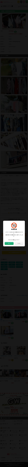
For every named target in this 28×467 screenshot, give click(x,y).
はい (9, 243)
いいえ (19, 243)
